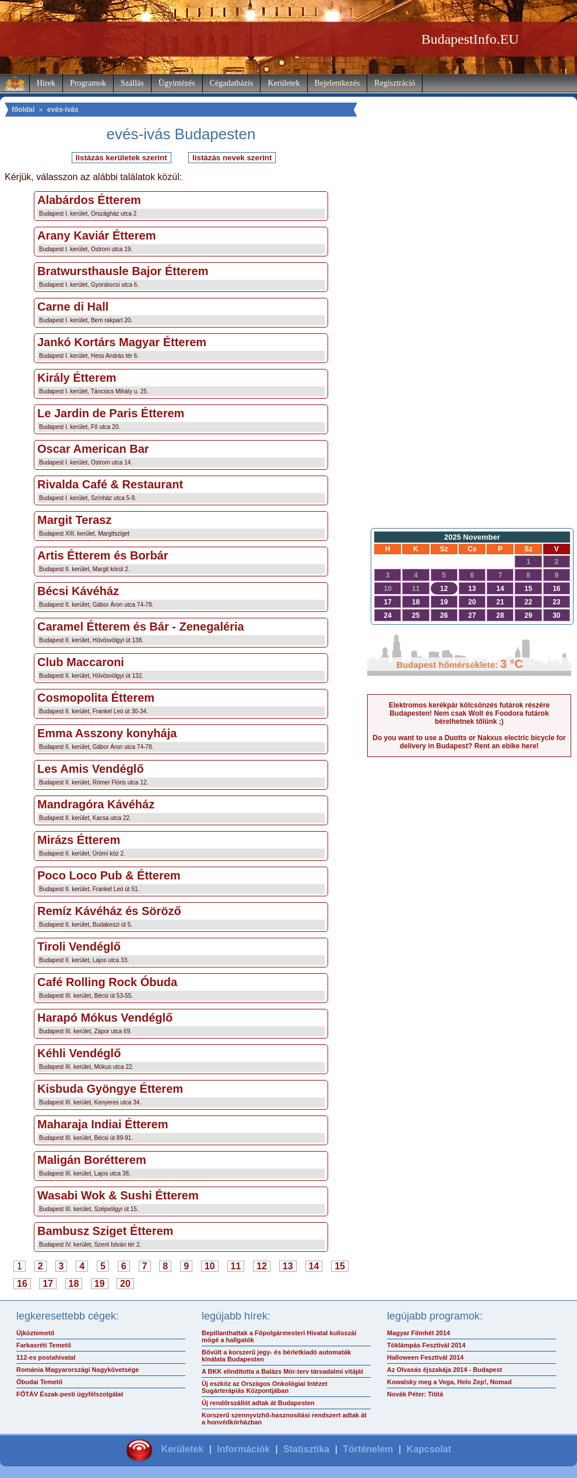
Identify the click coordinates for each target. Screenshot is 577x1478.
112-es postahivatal (46, 1357)
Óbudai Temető (39, 1381)
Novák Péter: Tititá (415, 1394)
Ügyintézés (177, 83)
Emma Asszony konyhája (107, 733)
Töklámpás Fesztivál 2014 (426, 1345)
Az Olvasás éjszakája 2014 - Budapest (444, 1369)
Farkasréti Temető (43, 1345)
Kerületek (284, 83)
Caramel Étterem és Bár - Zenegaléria (140, 626)
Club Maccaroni (80, 662)
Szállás (132, 83)
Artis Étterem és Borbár (102, 555)
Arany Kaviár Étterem (96, 235)
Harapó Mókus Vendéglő (105, 1017)
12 (261, 1266)
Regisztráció (394, 83)
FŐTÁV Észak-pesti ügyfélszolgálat (69, 1394)
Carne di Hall (72, 306)
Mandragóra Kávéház (95, 804)
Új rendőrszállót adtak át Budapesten (258, 1402)
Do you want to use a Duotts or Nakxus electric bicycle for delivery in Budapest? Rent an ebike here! (468, 742)
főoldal (23, 109)
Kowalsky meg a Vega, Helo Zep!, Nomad (449, 1381)
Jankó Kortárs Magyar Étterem (121, 342)
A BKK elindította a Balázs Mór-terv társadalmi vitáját (282, 1371)
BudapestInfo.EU (470, 39)
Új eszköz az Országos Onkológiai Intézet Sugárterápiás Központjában (265, 1387)
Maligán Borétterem (91, 1159)
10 (210, 1266)
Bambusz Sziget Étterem (105, 1230)
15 (340, 1266)
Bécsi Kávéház (78, 591)
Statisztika (306, 1449)
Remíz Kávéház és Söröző (109, 911)
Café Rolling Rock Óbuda (107, 982)
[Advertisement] (469, 336)
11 (236, 1266)
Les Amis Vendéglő (90, 768)
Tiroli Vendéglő (79, 946)
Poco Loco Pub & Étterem (109, 875)
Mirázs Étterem (78, 839)
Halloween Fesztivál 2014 (425, 1357)
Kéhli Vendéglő (79, 1053)
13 (288, 1266)
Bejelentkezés (337, 83)
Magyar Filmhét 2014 (418, 1332)
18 (74, 1284)
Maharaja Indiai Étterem (102, 1124)
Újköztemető (35, 1332)
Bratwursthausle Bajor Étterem (122, 271)
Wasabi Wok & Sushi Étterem (118, 1195)
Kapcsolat (429, 1449)
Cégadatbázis (232, 83)
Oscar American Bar (93, 448)
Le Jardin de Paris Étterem (110, 413)
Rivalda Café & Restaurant (110, 484)
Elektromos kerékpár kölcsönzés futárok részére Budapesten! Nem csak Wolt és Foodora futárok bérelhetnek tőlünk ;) (469, 713)
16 (22, 1284)
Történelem (368, 1449)
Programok (88, 83)
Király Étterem (77, 377)
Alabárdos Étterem (89, 199)
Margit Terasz (74, 519)
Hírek (46, 83)
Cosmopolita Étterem (95, 697)
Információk (243, 1449)
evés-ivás (63, 109)
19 (99, 1284)
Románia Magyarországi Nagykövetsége (77, 1369)
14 (314, 1266)
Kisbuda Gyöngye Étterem (110, 1088)
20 (125, 1284)
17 (48, 1284)
